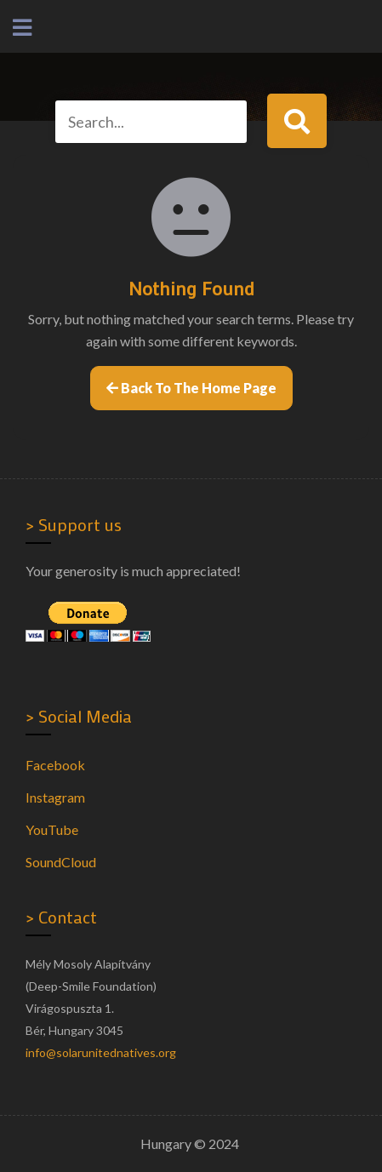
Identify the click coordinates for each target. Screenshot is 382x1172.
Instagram (55, 797)
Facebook (55, 765)
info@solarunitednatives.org (101, 1052)
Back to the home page (191, 388)
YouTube (52, 829)
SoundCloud (61, 862)
